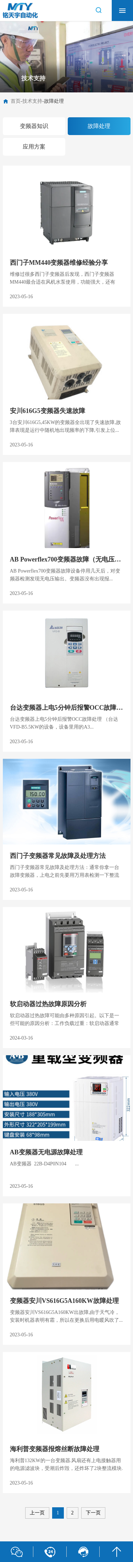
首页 (16, 101)
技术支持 (32, 101)
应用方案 (34, 147)
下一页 (93, 1512)
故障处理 (54, 101)
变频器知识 (34, 126)
